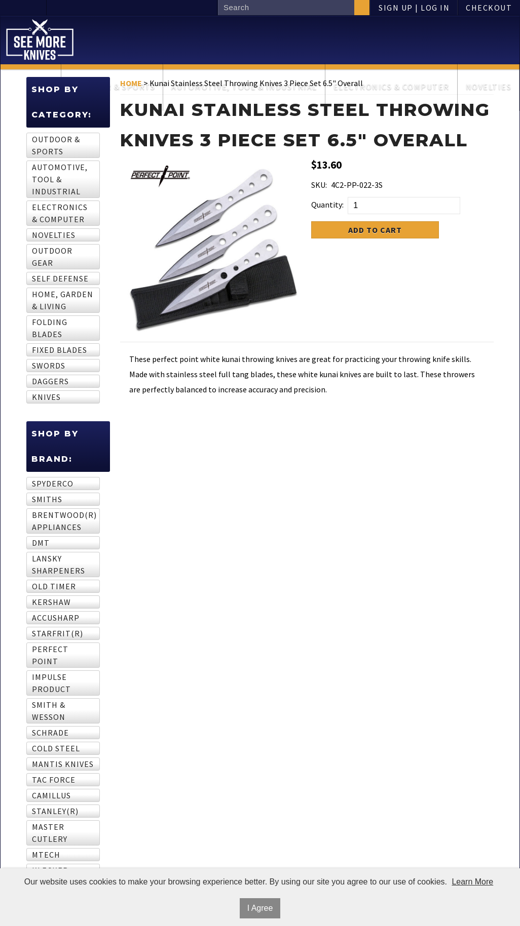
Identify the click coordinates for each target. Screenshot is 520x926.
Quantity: (327, 204)
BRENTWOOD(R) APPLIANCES (63, 521)
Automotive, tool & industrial (60, 179)
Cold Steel (56, 748)
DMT (41, 543)
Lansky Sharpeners (58, 564)
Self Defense (60, 278)
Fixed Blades (59, 350)
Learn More (472, 881)
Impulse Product (51, 683)
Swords (48, 365)
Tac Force (54, 780)
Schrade (50, 733)
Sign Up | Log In (414, 8)
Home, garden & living (62, 300)
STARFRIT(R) (57, 633)
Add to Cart (375, 230)
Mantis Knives (63, 764)
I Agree (260, 908)
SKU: (319, 185)
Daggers (50, 381)
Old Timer (54, 586)
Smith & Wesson (48, 711)
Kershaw (51, 602)
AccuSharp (56, 618)
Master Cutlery (49, 833)
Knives (46, 397)
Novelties (54, 235)
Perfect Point (50, 655)
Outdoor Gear (52, 257)
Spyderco (52, 483)
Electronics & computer (60, 213)
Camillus (51, 795)
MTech (46, 855)
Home (131, 83)
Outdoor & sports (56, 145)
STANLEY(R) (55, 811)
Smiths (47, 499)
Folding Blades (49, 328)
